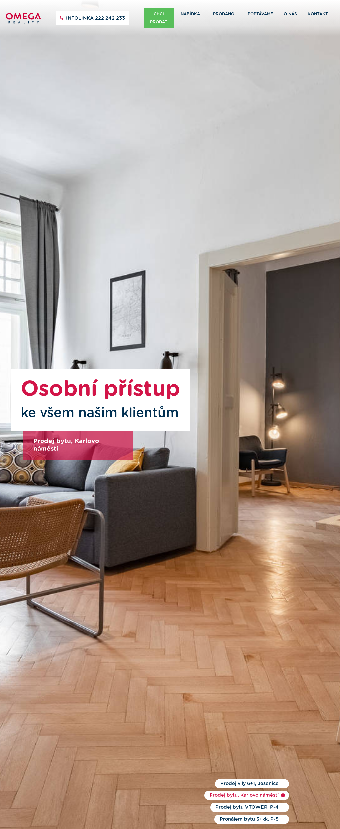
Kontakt (318, 14)
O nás (290, 14)
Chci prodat (158, 18)
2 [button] (283, 795)
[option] (170, 414)
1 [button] (283, 784)
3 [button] (283, 807)
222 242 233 (95, 18)
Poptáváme (260, 14)
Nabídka (190, 14)
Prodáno (223, 14)
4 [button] (283, 819)
